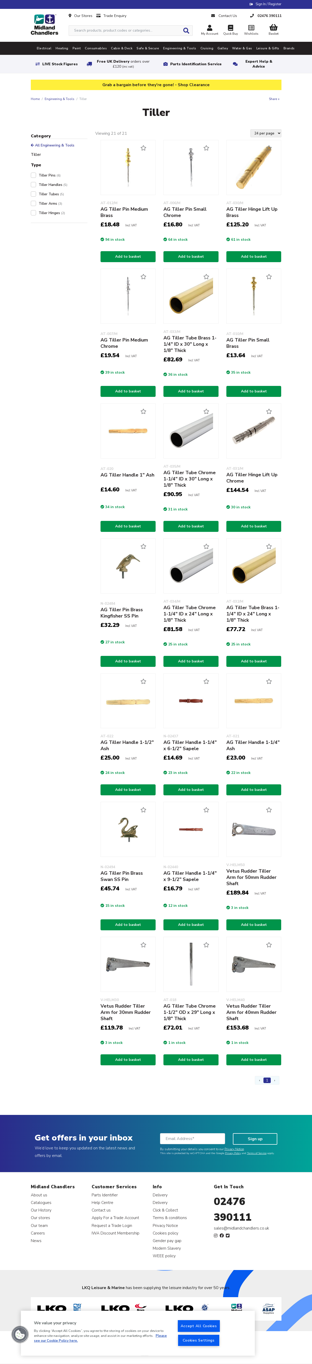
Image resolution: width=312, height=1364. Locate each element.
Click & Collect (165, 1210)
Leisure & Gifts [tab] (267, 48)
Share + (274, 99)
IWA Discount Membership (115, 1233)
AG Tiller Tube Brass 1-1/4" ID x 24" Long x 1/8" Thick (252, 613)
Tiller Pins (50, 175)
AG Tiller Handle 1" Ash (127, 475)
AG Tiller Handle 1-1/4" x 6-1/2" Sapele (190, 745)
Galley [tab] (222, 48)
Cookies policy (165, 1233)
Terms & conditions (170, 1217)
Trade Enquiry (111, 15)
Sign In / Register (268, 4)
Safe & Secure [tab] (148, 48)
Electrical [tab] (44, 48)
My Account (209, 31)
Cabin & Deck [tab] (121, 48)
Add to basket (128, 256)
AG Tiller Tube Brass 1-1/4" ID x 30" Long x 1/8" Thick (189, 344)
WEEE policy (164, 1256)
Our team (39, 1225)
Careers (38, 1233)
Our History (41, 1210)
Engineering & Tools (59, 99)
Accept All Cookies (199, 1325)
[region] (138, 1333)
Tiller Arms (50, 203)
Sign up (255, 1139)
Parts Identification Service (196, 64)
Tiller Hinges (52, 212)
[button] (20, 1334)
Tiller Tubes (51, 194)
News (36, 1240)
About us (39, 1195)
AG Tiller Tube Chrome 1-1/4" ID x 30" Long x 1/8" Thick (189, 478)
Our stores (40, 1217)
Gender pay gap (167, 1240)
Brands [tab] (289, 48)
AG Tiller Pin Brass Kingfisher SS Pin (122, 613)
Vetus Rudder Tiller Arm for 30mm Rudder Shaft (126, 1012)
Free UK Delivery (123, 64)
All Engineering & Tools (52, 145)
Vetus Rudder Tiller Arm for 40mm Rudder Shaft (251, 1012)
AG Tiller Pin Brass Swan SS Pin (122, 876)
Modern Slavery (167, 1248)
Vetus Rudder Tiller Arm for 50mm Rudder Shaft (251, 877)
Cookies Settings (199, 1340)
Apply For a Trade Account (115, 1217)
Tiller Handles (53, 184)
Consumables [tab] (96, 48)
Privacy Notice (234, 1149)
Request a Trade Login (112, 1225)
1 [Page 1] (267, 1080)
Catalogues (41, 1202)
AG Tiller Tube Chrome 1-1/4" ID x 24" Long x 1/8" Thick (189, 613)
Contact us (101, 1210)
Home (35, 99)
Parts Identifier (105, 1195)
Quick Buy (230, 31)
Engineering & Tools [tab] (179, 48)
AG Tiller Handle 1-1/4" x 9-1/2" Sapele (190, 876)
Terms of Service (257, 1153)
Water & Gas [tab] (242, 48)
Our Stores (80, 15)
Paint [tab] (77, 48)
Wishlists (251, 31)
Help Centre (102, 1202)
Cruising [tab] (207, 48)
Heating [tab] (62, 48)
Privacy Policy (233, 1153)
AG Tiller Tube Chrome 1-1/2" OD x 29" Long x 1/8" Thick (189, 1012)
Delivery (160, 1195)
